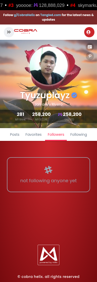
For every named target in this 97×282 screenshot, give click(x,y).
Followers (56, 134)
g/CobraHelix (24, 15)
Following (78, 134)
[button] (9, 32)
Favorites (34, 134)
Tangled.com (50, 15)
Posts (14, 134)
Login (89, 32)
